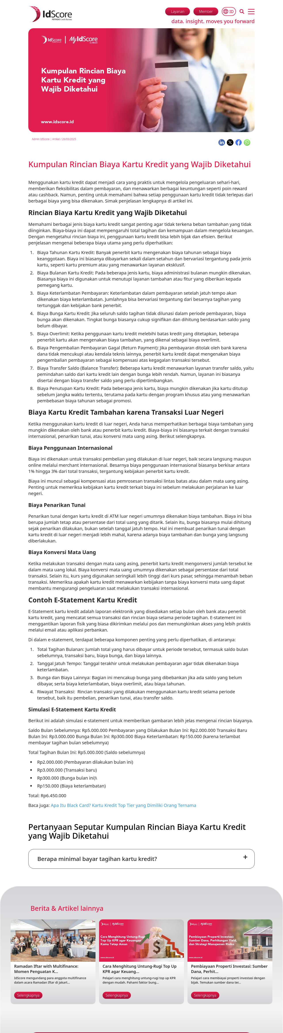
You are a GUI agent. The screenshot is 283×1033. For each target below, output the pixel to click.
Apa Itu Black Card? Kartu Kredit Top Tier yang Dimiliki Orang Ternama (123, 805)
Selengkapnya (28, 995)
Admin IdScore (41, 139)
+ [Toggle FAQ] (245, 857)
